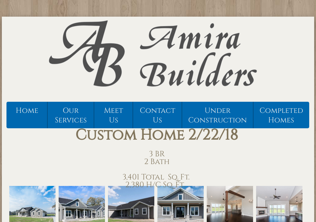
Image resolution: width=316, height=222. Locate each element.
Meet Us (113, 115)
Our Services (71, 115)
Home (27, 111)
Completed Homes (281, 115)
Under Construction (217, 115)
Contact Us (157, 115)
